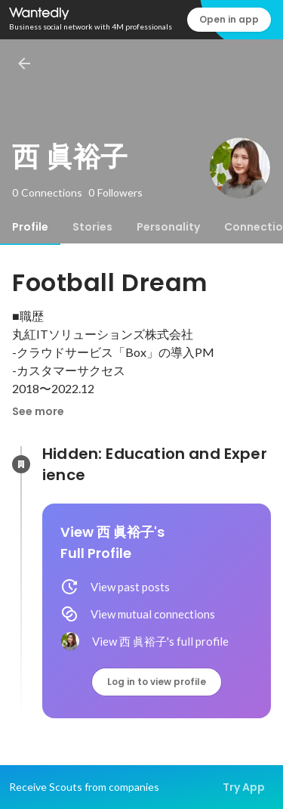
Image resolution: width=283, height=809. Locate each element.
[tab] (30, 227)
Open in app (229, 19)
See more (38, 411)
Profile (30, 226)
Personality (168, 226)
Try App (244, 787)
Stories (92, 226)
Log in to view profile (156, 681)
